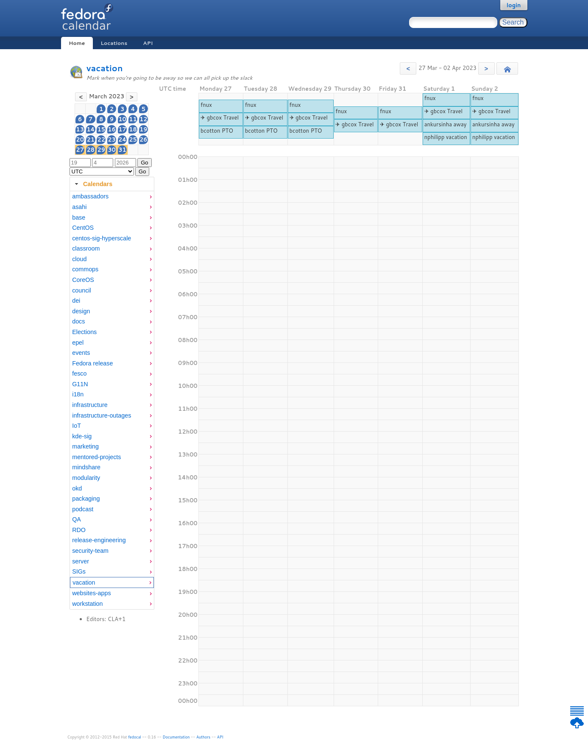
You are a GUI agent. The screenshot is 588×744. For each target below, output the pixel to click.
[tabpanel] (112, 400)
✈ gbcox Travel (220, 117)
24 (122, 139)
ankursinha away (445, 124)
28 (90, 149)
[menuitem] (112, 196)
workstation (87, 603)
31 (122, 149)
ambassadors (90, 196)
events (81, 352)
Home (77, 43)
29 (101, 149)
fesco (79, 373)
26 (143, 139)
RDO (79, 530)
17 (122, 129)
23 (112, 139)
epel (78, 342)
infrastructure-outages (101, 415)
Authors (203, 737)
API (148, 43)
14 (90, 129)
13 (80, 129)
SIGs (79, 571)
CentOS (83, 227)
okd (77, 488)
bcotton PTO (217, 130)
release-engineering (98, 540)
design (81, 311)
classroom (86, 248)
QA (76, 519)
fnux (206, 105)
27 (80, 149)
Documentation (176, 737)
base (78, 217)
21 (90, 139)
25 (133, 139)
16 (112, 129)
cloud (79, 259)
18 (133, 129)
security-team (90, 550)
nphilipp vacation (445, 137)
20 (80, 139)
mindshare (86, 467)
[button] (408, 68)
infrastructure (89, 404)
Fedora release (92, 363)
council (81, 290)
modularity (86, 477)
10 (122, 119)
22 (101, 139)
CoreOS (83, 279)
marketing (85, 446)
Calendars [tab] (92, 184)
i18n (78, 394)
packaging (86, 498)
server (80, 561)
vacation (104, 68)
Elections (84, 332)
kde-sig (82, 436)
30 (112, 149)
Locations (113, 43)
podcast (82, 509)
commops (85, 269)
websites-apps (91, 593)
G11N (80, 384)
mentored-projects (96, 457)
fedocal (134, 737)
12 (143, 119)
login (514, 5)
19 (143, 129)
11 (133, 119)
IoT (76, 425)
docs (78, 321)
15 (101, 129)
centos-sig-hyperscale (101, 238)
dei (76, 300)
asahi (79, 206)
